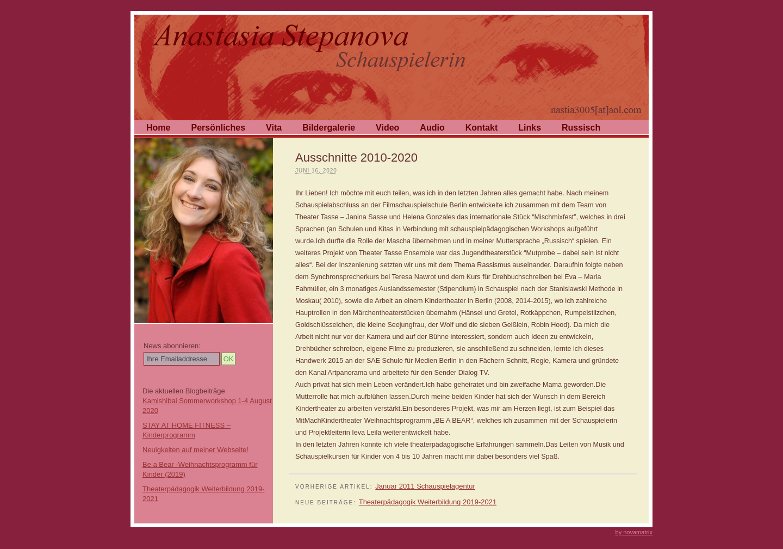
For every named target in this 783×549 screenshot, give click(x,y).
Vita (274, 127)
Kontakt (481, 127)
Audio (432, 127)
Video (387, 127)
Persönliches (218, 127)
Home (158, 127)
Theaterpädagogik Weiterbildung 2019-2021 (427, 502)
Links (529, 127)
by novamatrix (634, 532)
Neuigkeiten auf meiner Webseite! (195, 450)
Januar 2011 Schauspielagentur (425, 486)
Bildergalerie (328, 127)
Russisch (581, 127)
